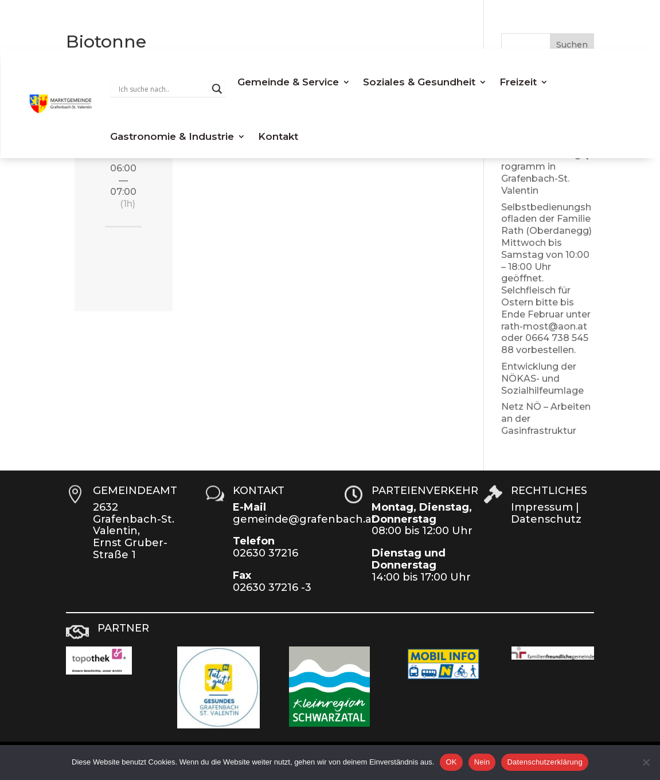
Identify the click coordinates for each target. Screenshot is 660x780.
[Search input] (162, 89)
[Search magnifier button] (217, 89)
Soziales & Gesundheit (419, 82)
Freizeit (518, 82)
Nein (482, 762)
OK (451, 762)
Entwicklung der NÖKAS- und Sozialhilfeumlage (542, 378)
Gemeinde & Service (288, 82)
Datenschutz (546, 519)
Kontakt (278, 136)
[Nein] (645, 762)
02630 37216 (265, 553)
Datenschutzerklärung (544, 762)
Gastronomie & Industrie (172, 136)
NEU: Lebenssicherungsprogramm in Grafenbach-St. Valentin (546, 167)
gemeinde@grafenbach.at (304, 519)
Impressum (542, 507)
